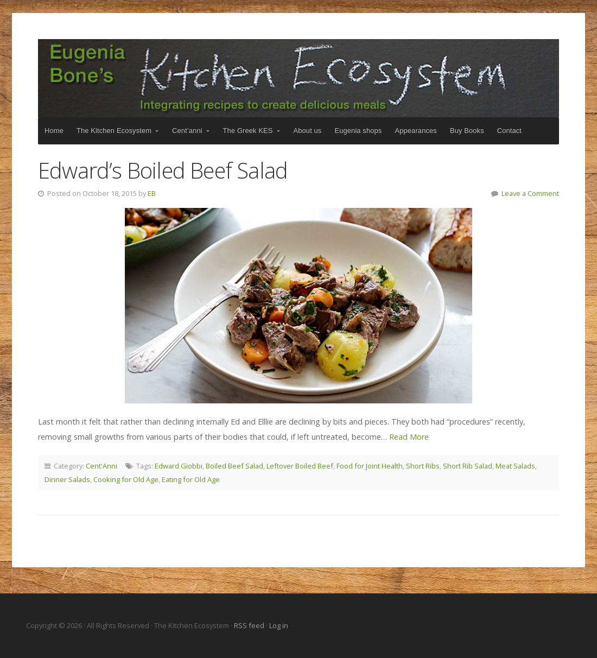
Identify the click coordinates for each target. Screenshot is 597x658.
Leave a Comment (530, 193)
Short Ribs (423, 466)
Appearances (415, 130)
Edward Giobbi (178, 466)
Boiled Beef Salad (234, 466)
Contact (509, 130)
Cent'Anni (101, 466)
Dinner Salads (67, 479)
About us (308, 130)
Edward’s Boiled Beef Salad (163, 170)
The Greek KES (248, 130)
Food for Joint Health (369, 466)
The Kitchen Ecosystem (298, 78)
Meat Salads (515, 466)
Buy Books (467, 130)
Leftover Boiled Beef (299, 466)
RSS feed (250, 625)
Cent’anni (187, 130)
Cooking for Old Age (125, 479)
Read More (409, 437)
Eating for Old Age (191, 479)
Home (54, 130)
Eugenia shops (358, 130)
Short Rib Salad (467, 466)
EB (152, 193)
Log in (278, 625)
